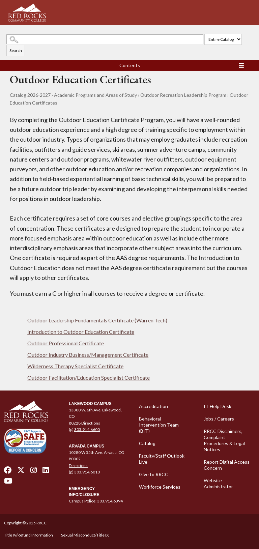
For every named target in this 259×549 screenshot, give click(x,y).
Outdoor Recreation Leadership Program (183, 95)
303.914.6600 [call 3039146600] (87, 429)
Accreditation (153, 406)
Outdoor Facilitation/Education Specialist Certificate (88, 377)
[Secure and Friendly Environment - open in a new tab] (25, 440)
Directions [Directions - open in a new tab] (90, 423)
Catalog (147, 443)
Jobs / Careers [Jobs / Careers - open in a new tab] (219, 419)
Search (15, 50)
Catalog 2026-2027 (30, 95)
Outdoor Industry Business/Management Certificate (87, 354)
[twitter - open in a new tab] (21, 471)
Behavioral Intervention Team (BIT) (159, 425)
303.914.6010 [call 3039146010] (87, 471)
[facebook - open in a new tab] (7, 471)
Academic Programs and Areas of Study (95, 95)
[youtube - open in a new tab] (8, 482)
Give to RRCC (153, 474)
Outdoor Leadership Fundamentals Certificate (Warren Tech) (97, 320)
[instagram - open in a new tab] (33, 471)
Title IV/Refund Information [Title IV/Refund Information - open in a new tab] (29, 535)
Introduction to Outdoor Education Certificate (80, 331)
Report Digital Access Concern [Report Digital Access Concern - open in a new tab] (227, 465)
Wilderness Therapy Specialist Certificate (75, 366)
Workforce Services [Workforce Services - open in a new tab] (159, 487)
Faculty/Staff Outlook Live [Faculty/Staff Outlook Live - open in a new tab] (161, 459)
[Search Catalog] (104, 39)
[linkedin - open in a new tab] (45, 471)
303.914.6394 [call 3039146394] (110, 500)
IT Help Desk (217, 406)
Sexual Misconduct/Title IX (85, 535)
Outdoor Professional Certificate (65, 343)
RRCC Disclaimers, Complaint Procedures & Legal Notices (224, 440)
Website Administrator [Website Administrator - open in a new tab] (218, 483)
